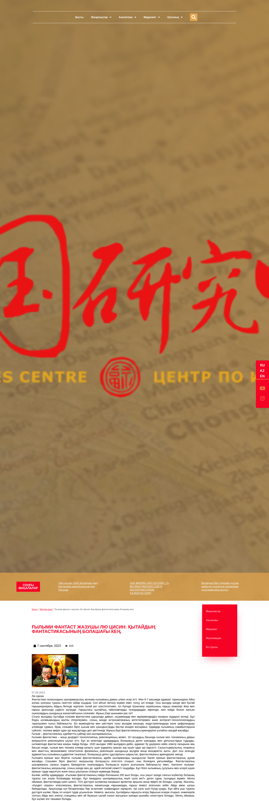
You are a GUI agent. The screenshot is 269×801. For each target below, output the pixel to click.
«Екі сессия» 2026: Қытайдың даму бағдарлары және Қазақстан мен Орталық (78, 586)
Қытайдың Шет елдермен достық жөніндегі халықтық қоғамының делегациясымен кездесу (220, 586)
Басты (79, 17)
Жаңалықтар (101, 17)
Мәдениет (152, 17)
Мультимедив (213, 638)
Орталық (175, 17)
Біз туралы (212, 647)
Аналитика (127, 17)
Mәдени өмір (46, 609)
